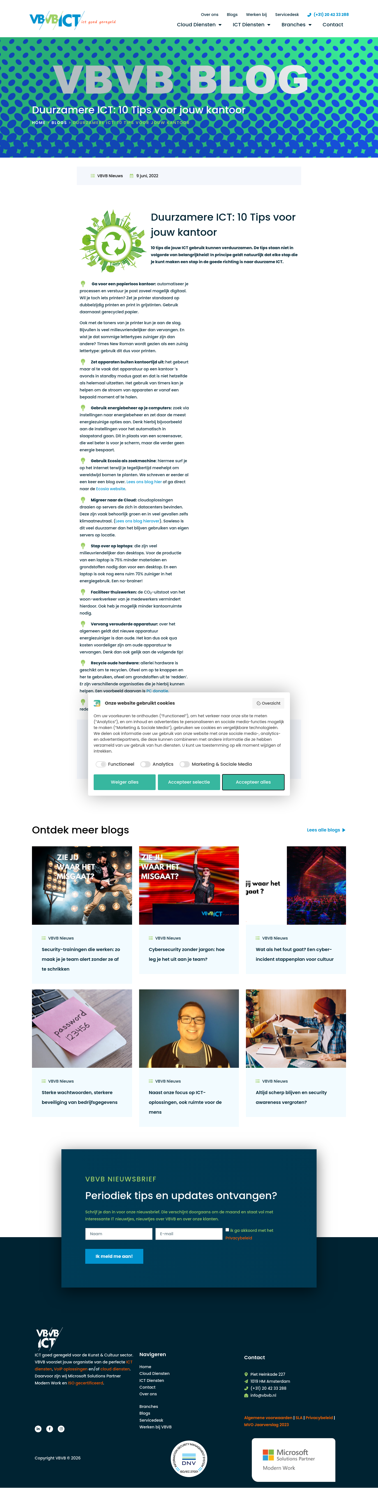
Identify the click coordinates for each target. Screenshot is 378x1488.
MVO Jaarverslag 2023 (266, 1425)
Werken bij (256, 14)
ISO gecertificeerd (85, 1383)
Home (39, 122)
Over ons (209, 14)
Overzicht (268, 703)
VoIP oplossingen (70, 1369)
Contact (333, 24)
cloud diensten (115, 1369)
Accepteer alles (253, 782)
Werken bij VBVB (155, 1427)
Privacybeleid (238, 1238)
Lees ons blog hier (144, 482)
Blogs (232, 14)
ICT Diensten (251, 24)
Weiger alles (125, 782)
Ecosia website (110, 489)
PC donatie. (157, 691)
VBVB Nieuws (110, 176)
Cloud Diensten (199, 24)
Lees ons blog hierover (138, 521)
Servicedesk (287, 14)
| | (319, 1418)
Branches (296, 24)
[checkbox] (114, 764)
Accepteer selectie (189, 782)
